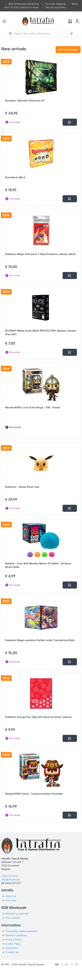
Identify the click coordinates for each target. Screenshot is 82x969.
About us (11, 896)
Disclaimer (11, 947)
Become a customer (17, 913)
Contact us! (12, 952)
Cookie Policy (13, 943)
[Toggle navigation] (4, 21)
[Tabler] (38, 21)
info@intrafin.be (10, 879)
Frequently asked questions (21, 931)
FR (76, 964)
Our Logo (11, 900)
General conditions (16, 935)
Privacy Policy (14, 939)
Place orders (13, 917)
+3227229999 (9, 876)
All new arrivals (68, 49)
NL (66, 964)
